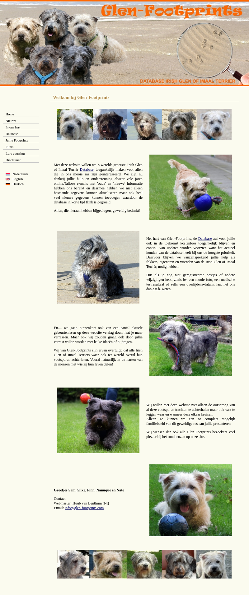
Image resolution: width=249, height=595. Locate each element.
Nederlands (20, 174)
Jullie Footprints (17, 140)
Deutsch (18, 184)
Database (12, 134)
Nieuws (11, 121)
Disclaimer (13, 160)
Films (9, 147)
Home (10, 114)
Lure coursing (15, 153)
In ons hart (13, 127)
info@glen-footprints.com (84, 508)
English (17, 179)
